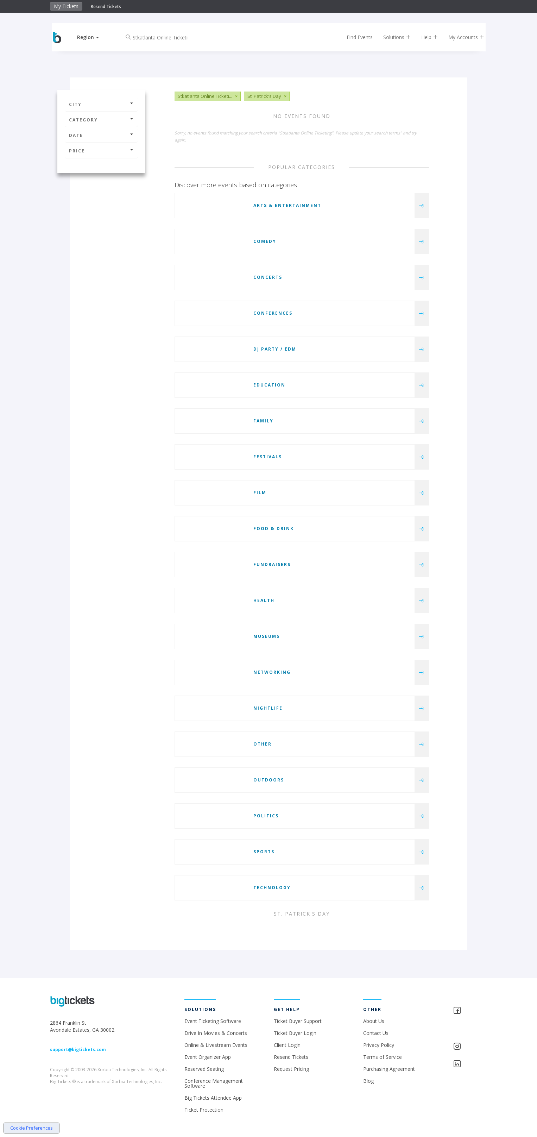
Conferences (272, 313)
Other (262, 744)
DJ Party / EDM (274, 349)
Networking (272, 672)
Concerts (267, 277)
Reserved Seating (204, 1069)
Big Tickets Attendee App (213, 1097)
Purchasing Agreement (389, 1069)
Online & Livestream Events (215, 1045)
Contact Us (375, 1033)
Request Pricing (291, 1069)
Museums (266, 636)
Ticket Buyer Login (295, 1033)
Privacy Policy (378, 1045)
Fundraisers (272, 564)
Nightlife (268, 708)
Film (259, 493)
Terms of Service (382, 1057)
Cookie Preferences (31, 1128)
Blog (368, 1081)
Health (263, 600)
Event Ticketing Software (212, 1021)
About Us (373, 1021)
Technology (272, 888)
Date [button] (101, 135)
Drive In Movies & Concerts (215, 1033)
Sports (263, 852)
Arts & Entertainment (287, 205)
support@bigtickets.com (78, 1050)
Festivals (267, 457)
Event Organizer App (207, 1057)
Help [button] (424, 37)
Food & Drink (273, 529)
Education (269, 385)
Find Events (354, 37)
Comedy (264, 241)
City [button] (101, 104)
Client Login (287, 1045)
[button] (94, 37)
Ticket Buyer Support (298, 1021)
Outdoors (268, 780)
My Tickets (66, 6)
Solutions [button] (391, 37)
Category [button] (101, 120)
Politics (266, 816)
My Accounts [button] (461, 37)
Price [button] (101, 151)
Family (263, 421)
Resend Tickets (106, 7)
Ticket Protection (203, 1109)
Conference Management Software (213, 1083)
